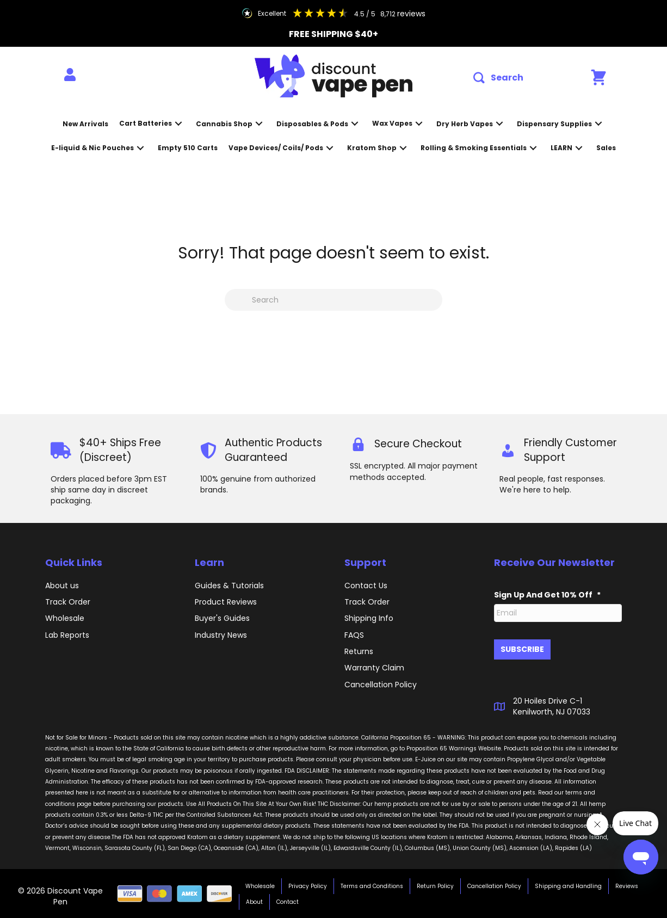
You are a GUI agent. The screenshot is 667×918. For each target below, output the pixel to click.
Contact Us (365, 585)
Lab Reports (67, 635)
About (254, 901)
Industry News (221, 635)
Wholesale (64, 618)
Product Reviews (226, 601)
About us (62, 585)
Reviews (626, 886)
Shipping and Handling (568, 886)
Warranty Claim (374, 667)
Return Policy (435, 886)
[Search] (333, 300)
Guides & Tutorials (229, 585)
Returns (358, 651)
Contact (287, 901)
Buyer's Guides (222, 618)
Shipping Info (368, 618)
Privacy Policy (307, 886)
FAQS (354, 635)
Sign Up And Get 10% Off (547, 595)
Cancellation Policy (494, 886)
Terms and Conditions (372, 886)
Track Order (67, 601)
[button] (498, 78)
